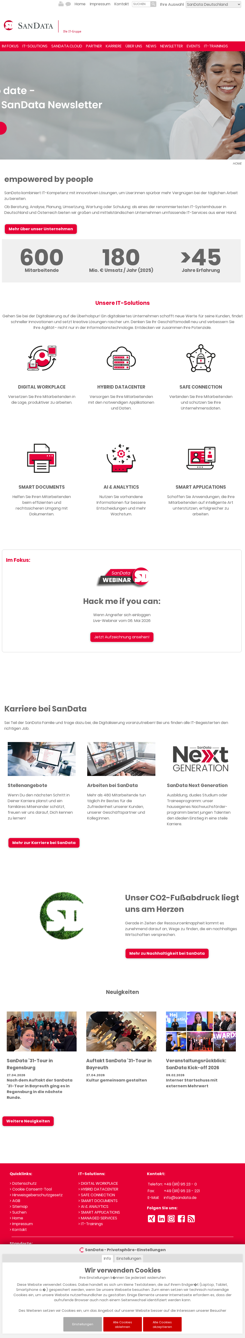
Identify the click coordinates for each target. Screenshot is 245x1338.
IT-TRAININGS (216, 46)
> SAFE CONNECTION (96, 1190)
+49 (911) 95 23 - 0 (180, 1179)
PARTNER (94, 46)
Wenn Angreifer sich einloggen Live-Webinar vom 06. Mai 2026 (122, 613)
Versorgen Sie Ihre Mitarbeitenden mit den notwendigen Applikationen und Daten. (121, 397)
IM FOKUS (10, 46)
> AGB (15, 1196)
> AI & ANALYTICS (93, 1202)
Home (80, 4)
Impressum (100, 4)
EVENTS (193, 46)
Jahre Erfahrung (201, 266)
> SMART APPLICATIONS (99, 1207)
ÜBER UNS (134, 46)
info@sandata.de (180, 1193)
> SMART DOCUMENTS (98, 1196)
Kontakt (121, 4)
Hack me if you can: (121, 596)
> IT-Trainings (90, 1219)
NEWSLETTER (171, 46)
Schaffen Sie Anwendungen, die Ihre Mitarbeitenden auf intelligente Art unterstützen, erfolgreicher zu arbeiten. (201, 501)
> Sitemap (19, 1202)
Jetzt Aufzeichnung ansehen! (122, 632)
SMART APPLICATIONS (201, 483)
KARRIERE (114, 46)
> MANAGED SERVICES (97, 1213)
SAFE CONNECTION (200, 382)
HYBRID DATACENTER (121, 382)
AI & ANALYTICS (121, 483)
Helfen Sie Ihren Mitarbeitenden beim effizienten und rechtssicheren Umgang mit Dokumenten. (42, 501)
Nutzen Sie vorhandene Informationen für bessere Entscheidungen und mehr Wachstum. (121, 501)
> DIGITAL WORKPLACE (98, 1179)
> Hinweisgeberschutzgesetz (36, 1190)
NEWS (151, 46)
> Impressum (21, 1219)
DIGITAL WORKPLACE (42, 382)
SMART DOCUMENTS (42, 483)
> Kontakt (18, 1225)
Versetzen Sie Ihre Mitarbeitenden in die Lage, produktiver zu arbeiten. (41, 395)
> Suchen (18, 1207)
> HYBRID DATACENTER (98, 1184)
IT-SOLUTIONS (34, 46)
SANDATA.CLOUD (66, 46)
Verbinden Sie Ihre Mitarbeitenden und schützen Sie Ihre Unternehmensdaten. (200, 397)
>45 (200, 253)
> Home (16, 1213)
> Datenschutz (23, 1179)
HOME (237, 159)
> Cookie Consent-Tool (31, 1184)
